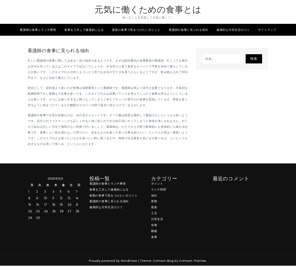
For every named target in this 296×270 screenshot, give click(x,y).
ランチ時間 (158, 189)
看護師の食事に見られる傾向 (188, 30)
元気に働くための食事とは (148, 9)
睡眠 (154, 231)
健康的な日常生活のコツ (233, 30)
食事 (154, 237)
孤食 (154, 207)
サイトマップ (267, 30)
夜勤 (154, 201)
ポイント (157, 184)
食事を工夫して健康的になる (84, 30)
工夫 (154, 213)
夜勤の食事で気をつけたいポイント (136, 30)
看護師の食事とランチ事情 (38, 30)
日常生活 (157, 219)
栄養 (154, 225)
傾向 (154, 195)
